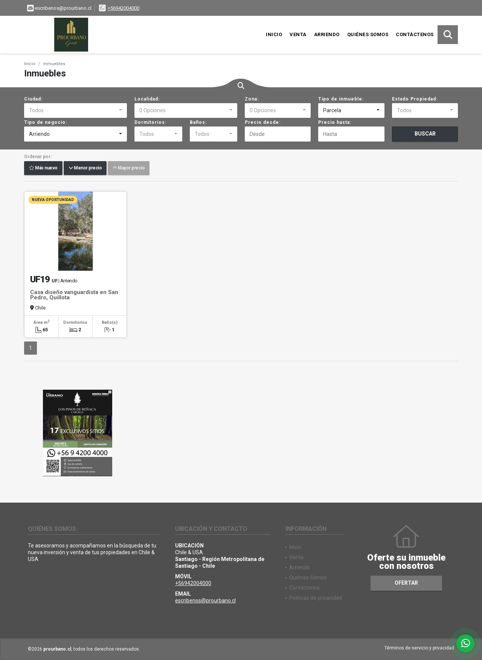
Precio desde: (263, 122)
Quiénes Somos (368, 34)
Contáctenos (415, 34)
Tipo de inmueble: (341, 99)
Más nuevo (43, 168)
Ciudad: (33, 99)
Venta (298, 34)
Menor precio (85, 168)
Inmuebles (54, 63)
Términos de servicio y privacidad (419, 648)
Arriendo (327, 34)
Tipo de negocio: (45, 122)
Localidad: (147, 99)
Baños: (198, 122)
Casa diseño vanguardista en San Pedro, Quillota (74, 295)
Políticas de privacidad (315, 598)
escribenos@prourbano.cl (205, 601)
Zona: (252, 99)
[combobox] (75, 110)
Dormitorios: (150, 122)
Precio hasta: (334, 122)
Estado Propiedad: (415, 99)
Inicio (274, 34)
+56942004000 (123, 8)
